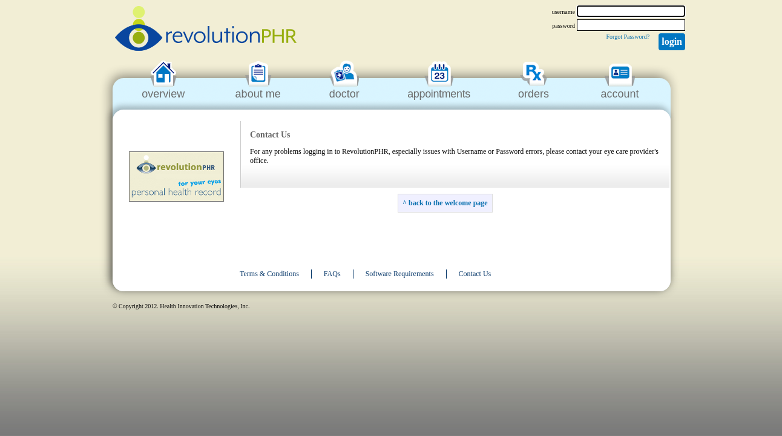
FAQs (332, 273)
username (563, 11)
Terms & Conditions (269, 273)
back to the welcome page (448, 203)
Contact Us (475, 273)
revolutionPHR (206, 30)
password (563, 25)
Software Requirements (400, 273)
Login (672, 41)
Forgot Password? (627, 36)
